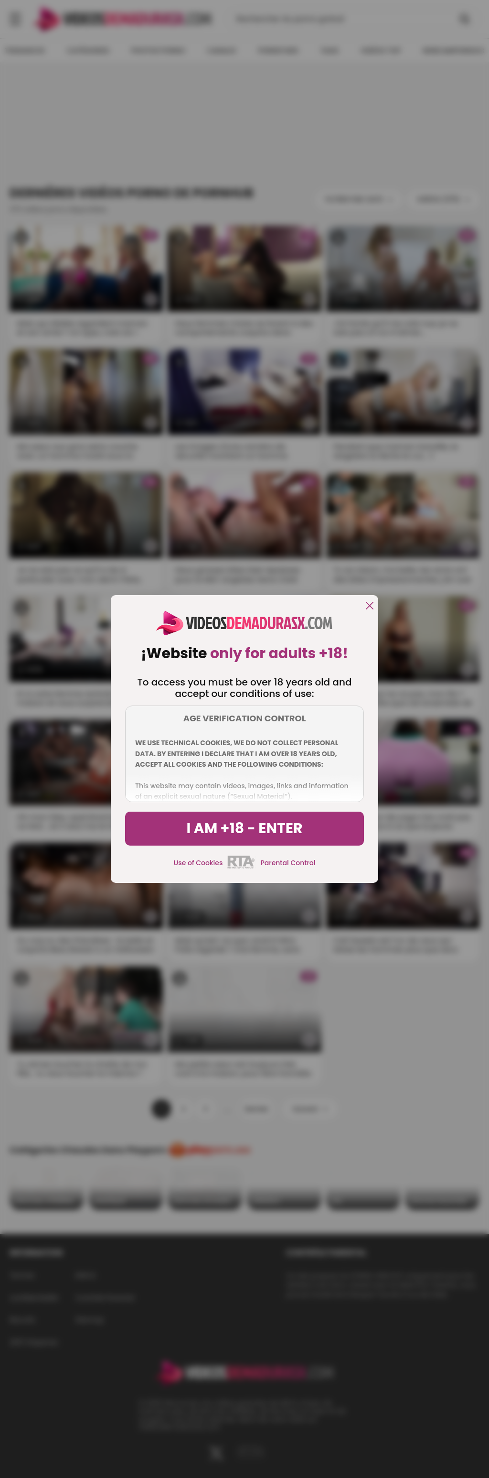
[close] (369, 606)
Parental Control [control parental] (287, 863)
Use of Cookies (198, 863)
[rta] (241, 867)
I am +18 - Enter (244, 828)
